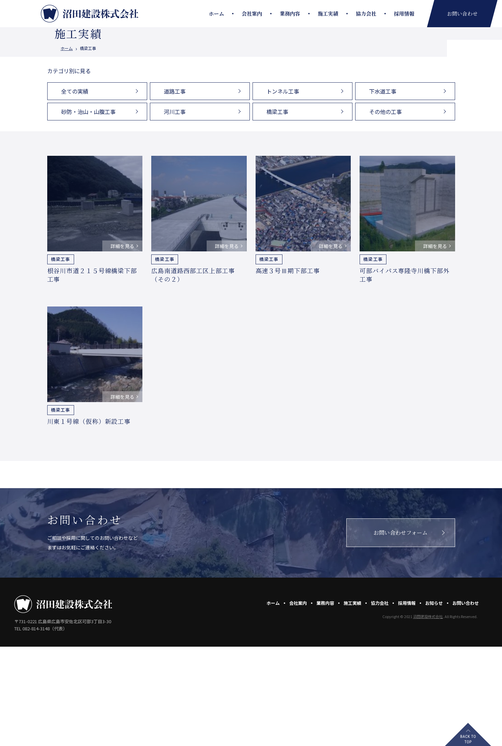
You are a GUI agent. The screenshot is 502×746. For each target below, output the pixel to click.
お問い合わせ (465, 702)
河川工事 (175, 211)
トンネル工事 (282, 190)
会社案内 (252, 13)
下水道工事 (382, 190)
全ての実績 (74, 190)
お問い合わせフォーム (401, 632)
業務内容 (290, 13)
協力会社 (366, 13)
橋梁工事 (277, 211)
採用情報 (404, 13)
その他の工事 (385, 211)
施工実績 (328, 13)
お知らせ (434, 702)
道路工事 (175, 190)
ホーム (216, 13)
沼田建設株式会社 (428, 715)
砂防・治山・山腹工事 (88, 211)
